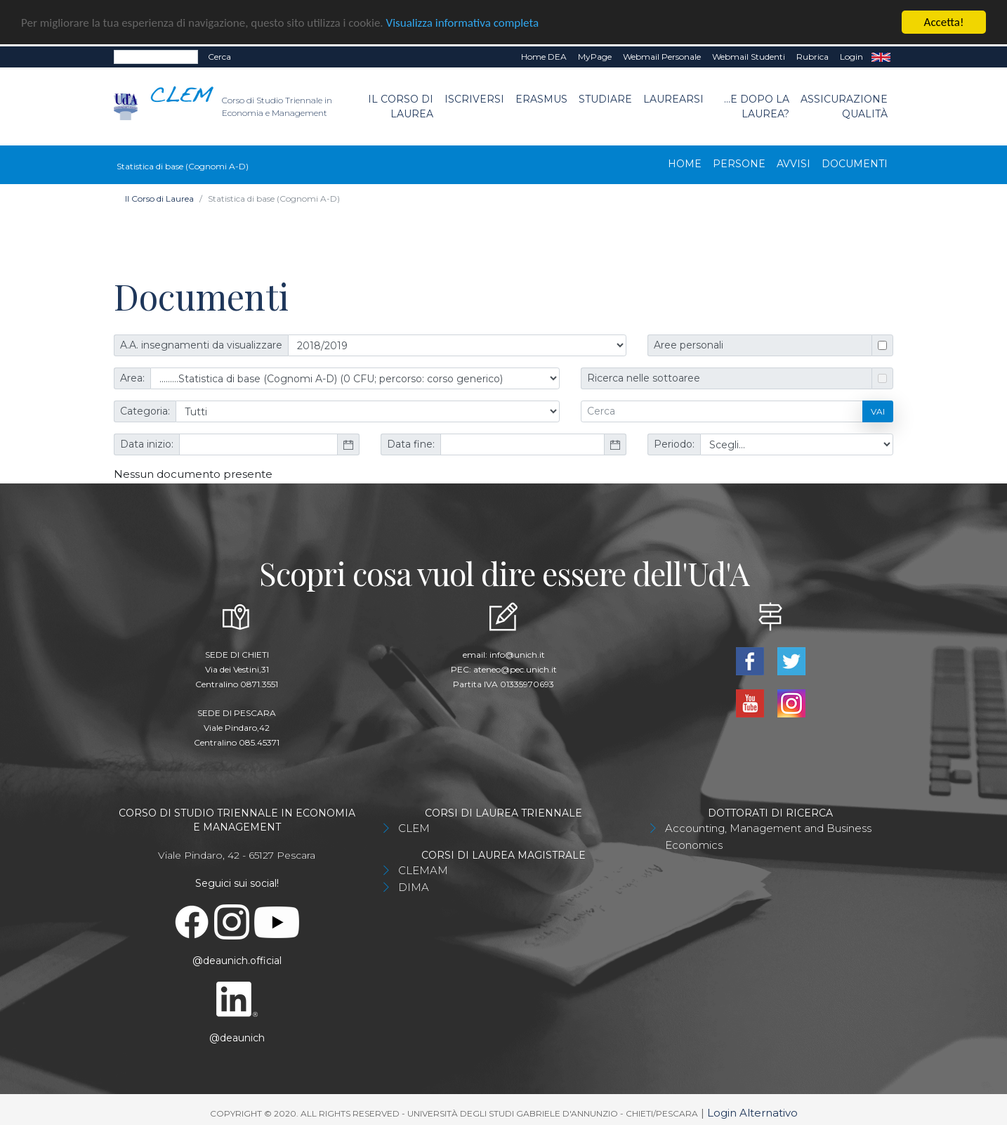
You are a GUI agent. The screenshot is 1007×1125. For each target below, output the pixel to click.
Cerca (219, 56)
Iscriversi (474, 97)
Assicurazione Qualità (844, 105)
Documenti (855, 163)
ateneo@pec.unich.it (515, 668)
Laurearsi (673, 97)
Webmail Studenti (748, 56)
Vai (878, 410)
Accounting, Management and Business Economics (768, 836)
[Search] (156, 56)
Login (851, 56)
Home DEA (544, 56)
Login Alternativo (752, 1112)
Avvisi (793, 163)
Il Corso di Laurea (400, 105)
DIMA (413, 886)
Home (685, 163)
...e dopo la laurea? (756, 105)
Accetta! (944, 21)
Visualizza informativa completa (462, 21)
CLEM (414, 827)
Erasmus (541, 97)
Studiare (605, 97)
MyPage (595, 56)
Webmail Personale (662, 56)
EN (881, 56)
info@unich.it (517, 654)
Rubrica (812, 56)
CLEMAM (423, 869)
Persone (739, 163)
